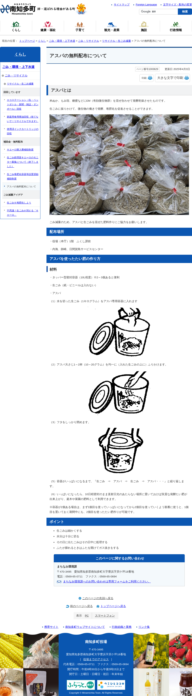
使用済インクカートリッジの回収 (22, 131)
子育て (80, 26)
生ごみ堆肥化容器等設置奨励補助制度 (22, 176)
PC (87, 615)
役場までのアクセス (96, 659)
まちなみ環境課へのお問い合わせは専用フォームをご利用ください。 (107, 581)
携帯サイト (51, 626)
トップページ (27, 40)
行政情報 (176, 26)
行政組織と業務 (122, 626)
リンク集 (144, 626)
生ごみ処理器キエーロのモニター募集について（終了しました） (22, 162)
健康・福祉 (48, 26)
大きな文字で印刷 (170, 77)
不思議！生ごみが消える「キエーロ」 (22, 212)
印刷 (144, 78)
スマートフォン (105, 615)
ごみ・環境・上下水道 (62, 40)
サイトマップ (122, 4)
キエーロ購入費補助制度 (20, 149)
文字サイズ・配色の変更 (177, 4)
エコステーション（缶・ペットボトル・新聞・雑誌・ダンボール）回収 (22, 104)
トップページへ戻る (113, 606)
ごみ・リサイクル (88, 40)
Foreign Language (146, 4)
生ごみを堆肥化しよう (19, 202)
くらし (42, 40)
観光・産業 (111, 26)
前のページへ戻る (81, 606)
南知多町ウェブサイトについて (85, 626)
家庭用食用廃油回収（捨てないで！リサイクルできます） (22, 119)
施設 (144, 26)
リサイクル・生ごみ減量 (116, 40)
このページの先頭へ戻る (97, 598)
